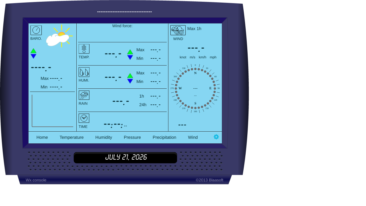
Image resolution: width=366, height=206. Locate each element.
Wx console (36, 180)
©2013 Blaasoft (209, 180)
